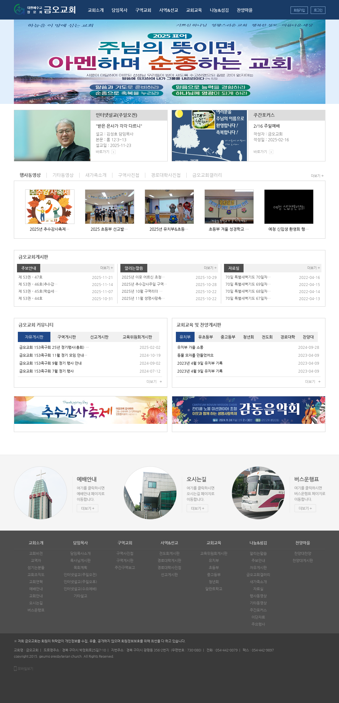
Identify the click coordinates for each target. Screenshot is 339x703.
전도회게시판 (169, 553)
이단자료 (258, 617)
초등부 (214, 567)
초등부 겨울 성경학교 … (229, 229)
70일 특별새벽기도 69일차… (248, 284)
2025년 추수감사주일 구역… (144, 284)
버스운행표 (35, 610)
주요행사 (258, 624)
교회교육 (194, 10)
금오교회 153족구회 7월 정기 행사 (46, 371)
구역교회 (143, 10)
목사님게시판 (80, 560)
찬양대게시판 (303, 560)
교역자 (36, 560)
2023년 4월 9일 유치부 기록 (200, 363)
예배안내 (36, 589)
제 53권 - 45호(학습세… (37, 291)
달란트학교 (213, 589)
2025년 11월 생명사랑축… (143, 298)
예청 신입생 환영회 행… (288, 229)
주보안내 (28, 268)
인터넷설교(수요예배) (80, 589)
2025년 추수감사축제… (49, 229)
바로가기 (102, 151)
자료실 (233, 268)
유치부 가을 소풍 (190, 347)
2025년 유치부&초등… (169, 229)
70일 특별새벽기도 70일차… (248, 277)
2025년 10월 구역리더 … (142, 291)
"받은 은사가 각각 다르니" (119, 125)
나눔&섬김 (219, 10)
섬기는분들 (35, 567)
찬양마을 (245, 10)
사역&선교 (168, 10)
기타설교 (80, 596)
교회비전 (36, 553)
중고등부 (214, 574)
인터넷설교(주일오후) (80, 582)
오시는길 (36, 603)
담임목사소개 (80, 553)
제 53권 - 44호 (30, 298)
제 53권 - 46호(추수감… (37, 284)
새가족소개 (258, 582)
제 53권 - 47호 (30, 277)
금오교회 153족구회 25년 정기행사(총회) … (54, 347)
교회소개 (96, 10)
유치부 (214, 560)
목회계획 (80, 567)
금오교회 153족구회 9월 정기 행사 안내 (50, 363)
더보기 (315, 176)
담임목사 (119, 10)
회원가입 (299, 10)
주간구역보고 (125, 567)
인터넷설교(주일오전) (116, 115)
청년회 (214, 582)
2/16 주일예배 (266, 125)
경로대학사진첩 (169, 567)
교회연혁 (36, 582)
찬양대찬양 (302, 553)
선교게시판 (169, 574)
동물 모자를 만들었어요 (195, 355)
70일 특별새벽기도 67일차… (248, 298)
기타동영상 (258, 603)
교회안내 (36, 596)
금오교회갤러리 (258, 574)
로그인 (318, 10)
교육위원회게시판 (213, 553)
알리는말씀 (134, 268)
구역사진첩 (124, 553)
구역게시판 (124, 560)
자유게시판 (258, 567)
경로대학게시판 (169, 560)
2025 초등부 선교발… (109, 229)
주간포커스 (264, 115)
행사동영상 (258, 596)
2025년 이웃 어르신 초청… (143, 277)
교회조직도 (35, 574)
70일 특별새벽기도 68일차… (248, 291)
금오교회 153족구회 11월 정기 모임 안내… (53, 355)
